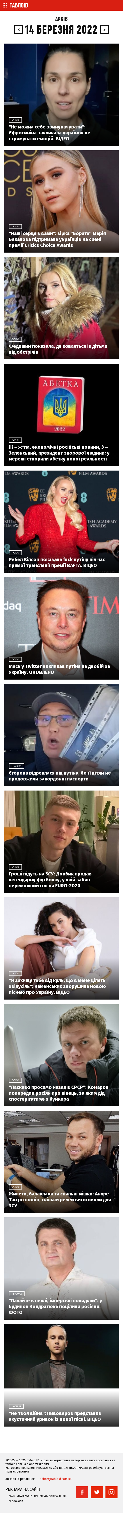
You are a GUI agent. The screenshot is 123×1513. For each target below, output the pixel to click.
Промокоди (16, 1501)
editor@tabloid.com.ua (55, 1479)
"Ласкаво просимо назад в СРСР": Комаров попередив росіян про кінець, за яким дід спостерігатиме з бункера (59, 1093)
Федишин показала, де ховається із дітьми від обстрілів (58, 349)
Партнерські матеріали (47, 1496)
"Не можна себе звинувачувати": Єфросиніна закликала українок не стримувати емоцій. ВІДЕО (49, 133)
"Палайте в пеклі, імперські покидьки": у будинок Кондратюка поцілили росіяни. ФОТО (55, 1306)
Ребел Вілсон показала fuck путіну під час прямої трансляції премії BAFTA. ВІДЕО (57, 562)
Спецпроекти (24, 1496)
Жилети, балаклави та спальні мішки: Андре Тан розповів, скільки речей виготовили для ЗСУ (60, 1200)
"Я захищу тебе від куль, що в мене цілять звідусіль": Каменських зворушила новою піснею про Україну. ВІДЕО (57, 986)
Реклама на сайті (22, 1489)
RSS (65, 1496)
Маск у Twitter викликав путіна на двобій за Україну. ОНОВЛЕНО (59, 669)
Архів (61, 19)
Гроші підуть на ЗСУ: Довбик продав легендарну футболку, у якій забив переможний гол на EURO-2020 (50, 880)
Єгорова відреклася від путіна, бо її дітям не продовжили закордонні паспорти (60, 776)
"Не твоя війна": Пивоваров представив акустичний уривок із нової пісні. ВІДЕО (55, 1416)
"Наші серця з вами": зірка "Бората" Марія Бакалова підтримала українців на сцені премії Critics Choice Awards (57, 239)
